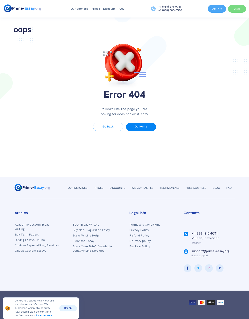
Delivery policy (140, 241)
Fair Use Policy (139, 246)
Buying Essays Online (30, 240)
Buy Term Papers (27, 234)
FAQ (118, 9)
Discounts (114, 188)
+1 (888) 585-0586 (164, 10)
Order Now (210, 8)
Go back (107, 126)
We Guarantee (139, 188)
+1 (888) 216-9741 (163, 6)
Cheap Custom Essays (30, 250)
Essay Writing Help (86, 235)
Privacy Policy (139, 230)
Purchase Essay (83, 241)
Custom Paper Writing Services (37, 245)
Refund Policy (139, 235)
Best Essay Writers (86, 224)
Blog (215, 188)
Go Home (142, 126)
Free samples (194, 188)
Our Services (76, 9)
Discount (106, 9)
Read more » (44, 315)
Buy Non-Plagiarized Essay (91, 230)
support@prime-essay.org (210, 251)
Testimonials (167, 188)
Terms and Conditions (144, 224)
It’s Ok (68, 308)
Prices (92, 9)
